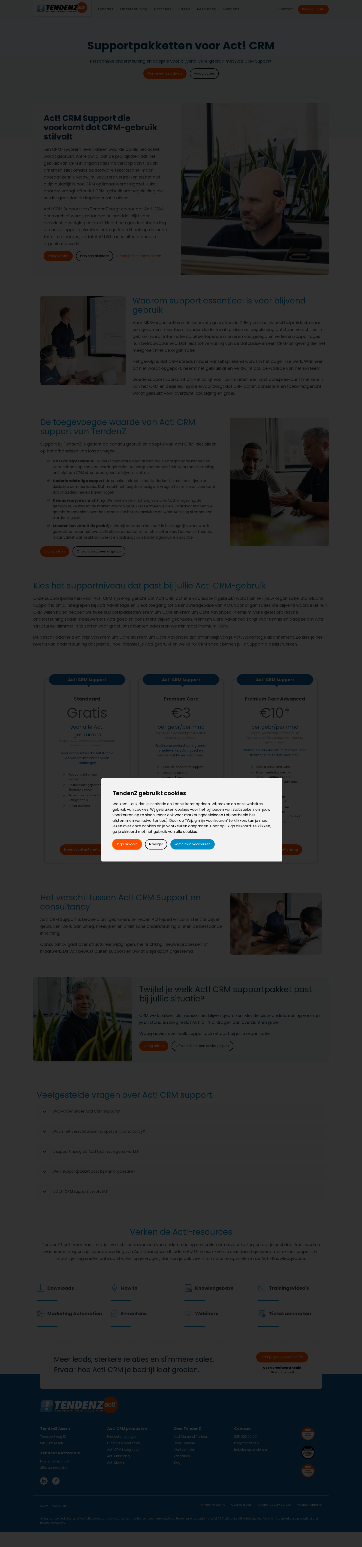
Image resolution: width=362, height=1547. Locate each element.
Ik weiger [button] (156, 844)
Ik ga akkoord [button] (127, 844)
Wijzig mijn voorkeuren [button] (193, 844)
